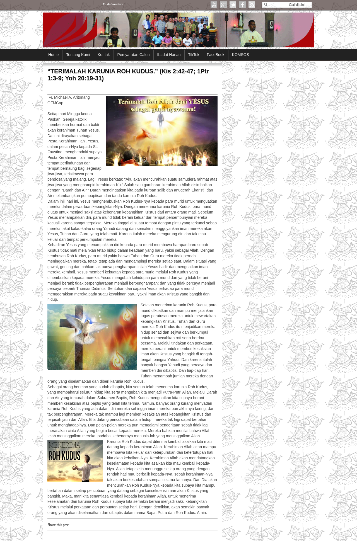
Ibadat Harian (169, 54)
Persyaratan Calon (133, 54)
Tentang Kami (78, 54)
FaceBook (216, 54)
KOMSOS (240, 54)
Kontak (104, 54)
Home (53, 54)
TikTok (193, 54)
